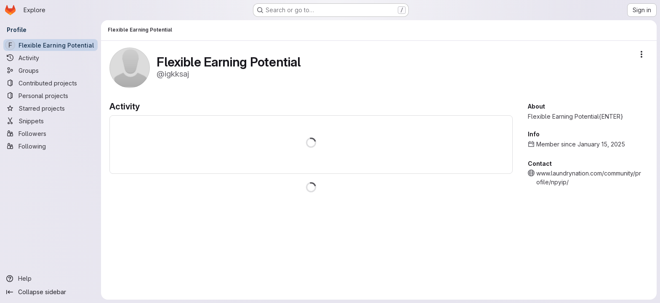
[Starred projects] (50, 108)
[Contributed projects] (50, 83)
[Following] (50, 146)
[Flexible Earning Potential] (50, 45)
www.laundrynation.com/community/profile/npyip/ (588, 178)
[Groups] (50, 70)
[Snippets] (50, 121)
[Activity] (50, 58)
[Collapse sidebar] (50, 292)
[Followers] (50, 133)
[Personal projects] (50, 95)
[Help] (50, 278)
